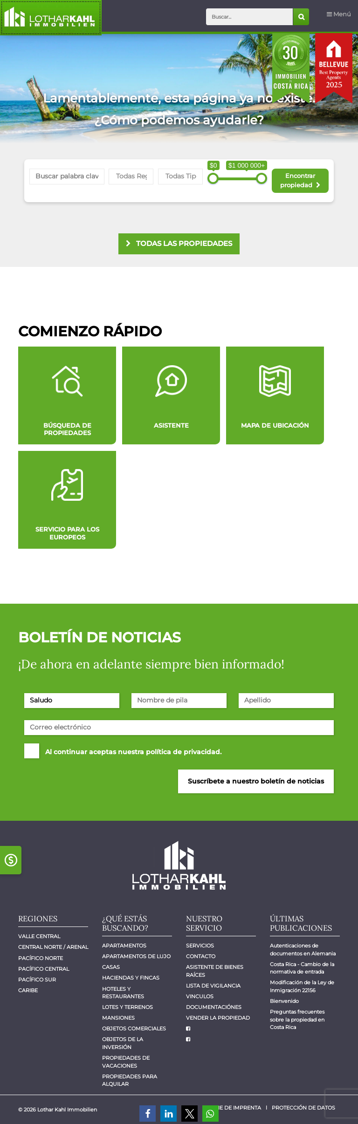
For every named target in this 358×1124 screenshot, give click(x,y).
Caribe (28, 991)
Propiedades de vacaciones (126, 1062)
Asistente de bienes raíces (215, 971)
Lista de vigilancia (213, 986)
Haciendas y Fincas (130, 978)
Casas (111, 967)
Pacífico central (43, 969)
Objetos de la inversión (123, 1043)
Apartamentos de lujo (136, 957)
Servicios (200, 946)
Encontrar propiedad (300, 180)
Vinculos (199, 997)
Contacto (200, 957)
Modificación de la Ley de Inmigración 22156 (303, 987)
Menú (339, 14)
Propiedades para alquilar (130, 1081)
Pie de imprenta (237, 1108)
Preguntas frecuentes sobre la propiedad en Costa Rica (298, 1019)
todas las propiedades (179, 243)
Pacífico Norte (40, 958)
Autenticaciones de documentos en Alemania (303, 950)
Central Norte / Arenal (53, 947)
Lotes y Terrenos (127, 1007)
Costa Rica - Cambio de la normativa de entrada (303, 968)
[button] (147, 1113)
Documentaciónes (213, 1007)
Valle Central (39, 936)
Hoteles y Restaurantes (123, 993)
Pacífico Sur (37, 980)
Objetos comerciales (134, 1029)
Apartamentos (124, 946)
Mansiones (118, 1018)
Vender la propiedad (218, 1018)
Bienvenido (284, 1001)
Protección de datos (303, 1108)
